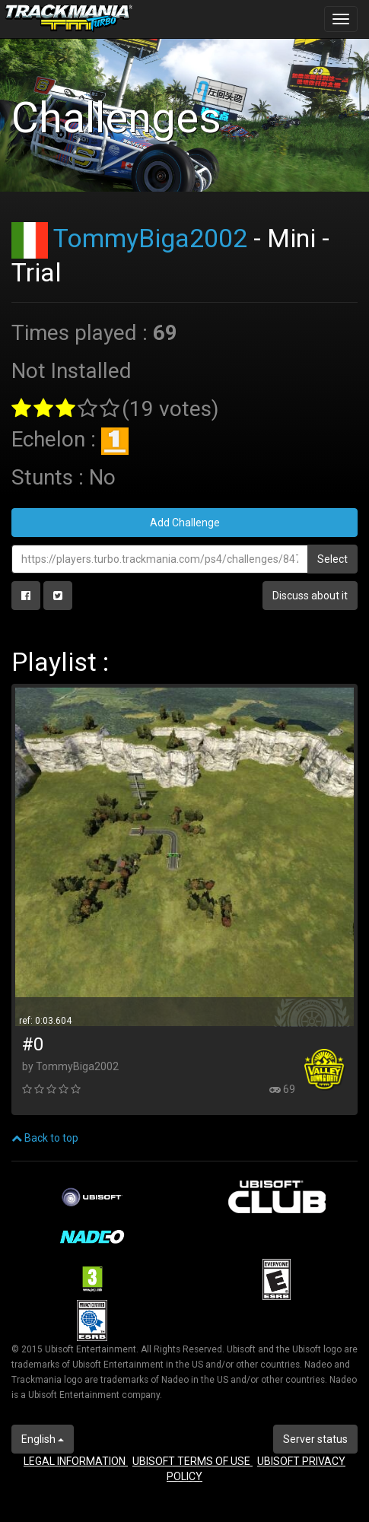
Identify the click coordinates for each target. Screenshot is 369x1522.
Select (332, 559)
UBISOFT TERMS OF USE (192, 1461)
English (42, 1439)
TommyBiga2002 (150, 238)
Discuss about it (310, 595)
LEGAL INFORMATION (76, 1461)
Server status (315, 1439)
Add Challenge (185, 522)
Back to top (44, 1138)
